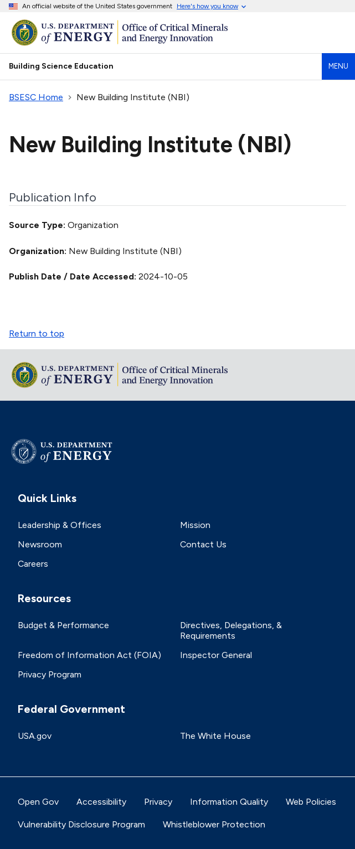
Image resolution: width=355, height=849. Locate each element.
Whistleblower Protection (214, 824)
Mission (195, 525)
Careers (33, 563)
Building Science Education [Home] (61, 65)
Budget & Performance (63, 625)
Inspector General (216, 655)
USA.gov (35, 736)
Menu (338, 66)
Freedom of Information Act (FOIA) (89, 655)
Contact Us (203, 544)
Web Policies (311, 801)
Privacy (158, 801)
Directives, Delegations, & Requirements (231, 630)
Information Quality (229, 801)
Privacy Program (49, 674)
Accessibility (101, 801)
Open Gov (38, 801)
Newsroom (40, 544)
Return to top (36, 333)
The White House (215, 736)
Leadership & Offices (59, 525)
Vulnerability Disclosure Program (81, 824)
